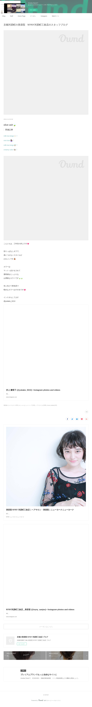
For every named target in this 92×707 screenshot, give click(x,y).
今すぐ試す (33, 10)
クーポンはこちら (46, 629)
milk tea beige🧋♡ (11, 145)
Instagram (44, 16)
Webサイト (55, 16)
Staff (11, 16)
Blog (3, 16)
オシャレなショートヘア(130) (27, 405)
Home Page (21, 16)
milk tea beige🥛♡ (11, 136)
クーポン (33, 16)
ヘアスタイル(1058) (41, 405)
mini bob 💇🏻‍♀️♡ (9, 140)
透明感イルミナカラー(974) (11, 405)
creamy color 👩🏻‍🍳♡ (10, 150)
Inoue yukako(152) (52, 405)
